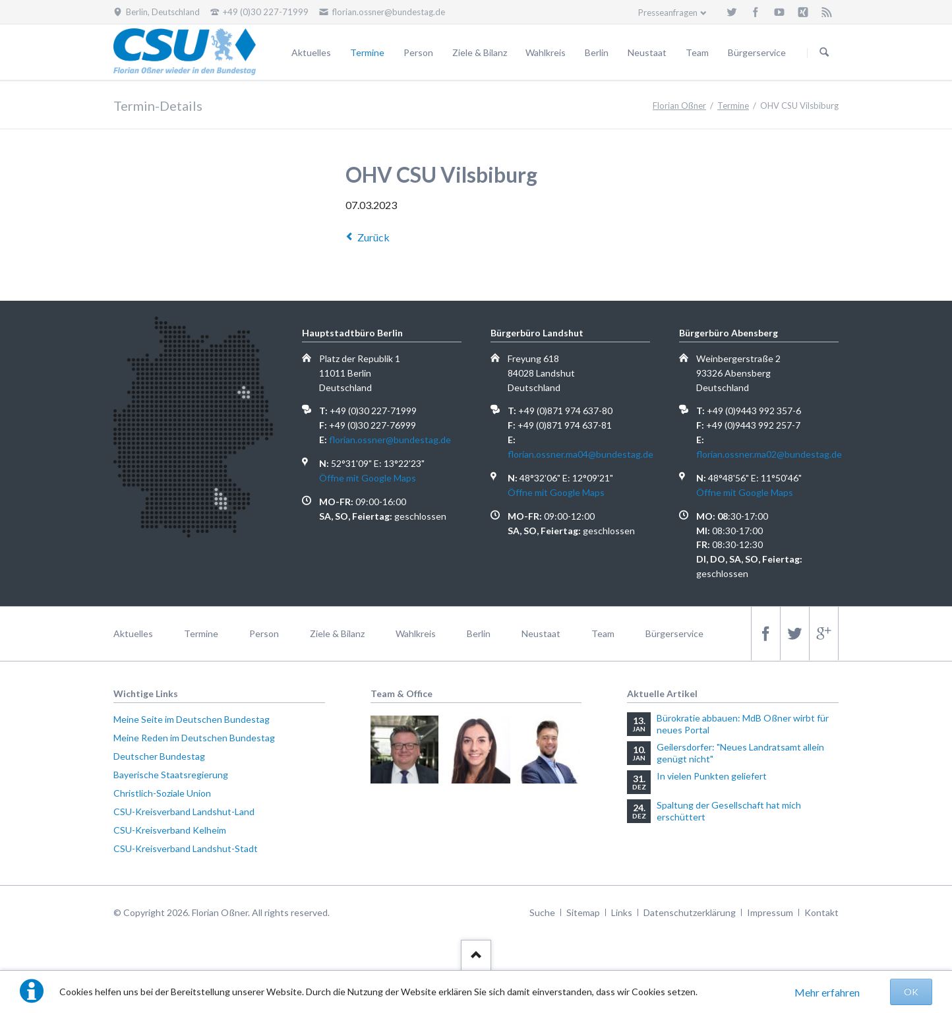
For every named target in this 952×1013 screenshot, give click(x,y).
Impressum (770, 912)
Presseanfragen (668, 12)
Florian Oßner (679, 105)
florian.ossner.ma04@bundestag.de (580, 454)
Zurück (373, 237)
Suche (542, 912)
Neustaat (647, 52)
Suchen (824, 53)
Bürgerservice (757, 52)
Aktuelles (311, 52)
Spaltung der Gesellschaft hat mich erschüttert (729, 810)
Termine (367, 52)
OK (911, 991)
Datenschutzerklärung (689, 912)
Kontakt (821, 912)
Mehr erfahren (827, 992)
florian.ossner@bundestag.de (390, 439)
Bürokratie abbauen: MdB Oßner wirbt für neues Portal (743, 723)
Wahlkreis (545, 52)
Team (697, 52)
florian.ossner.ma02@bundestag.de (769, 454)
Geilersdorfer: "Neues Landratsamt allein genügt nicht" (740, 752)
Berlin (597, 52)
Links (621, 912)
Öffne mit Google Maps (367, 477)
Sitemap (583, 912)
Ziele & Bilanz (479, 52)
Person (418, 52)
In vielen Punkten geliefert (712, 776)
